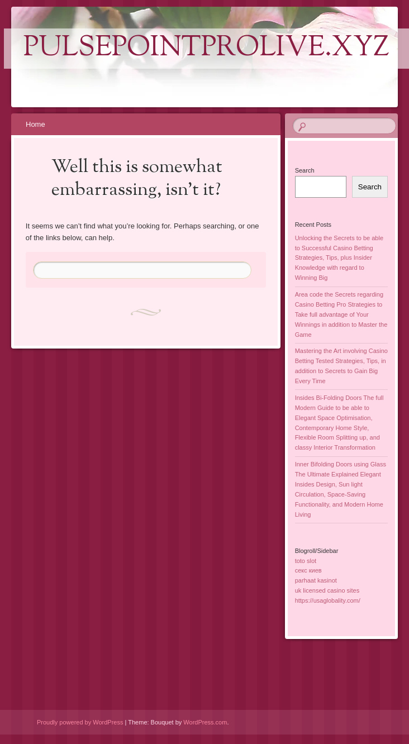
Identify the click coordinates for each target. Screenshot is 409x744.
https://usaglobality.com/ (327, 600)
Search (305, 170)
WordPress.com (205, 722)
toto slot (306, 560)
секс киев (308, 570)
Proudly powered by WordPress (80, 722)
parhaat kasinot (316, 580)
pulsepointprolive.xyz (206, 48)
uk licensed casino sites (327, 590)
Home (35, 124)
